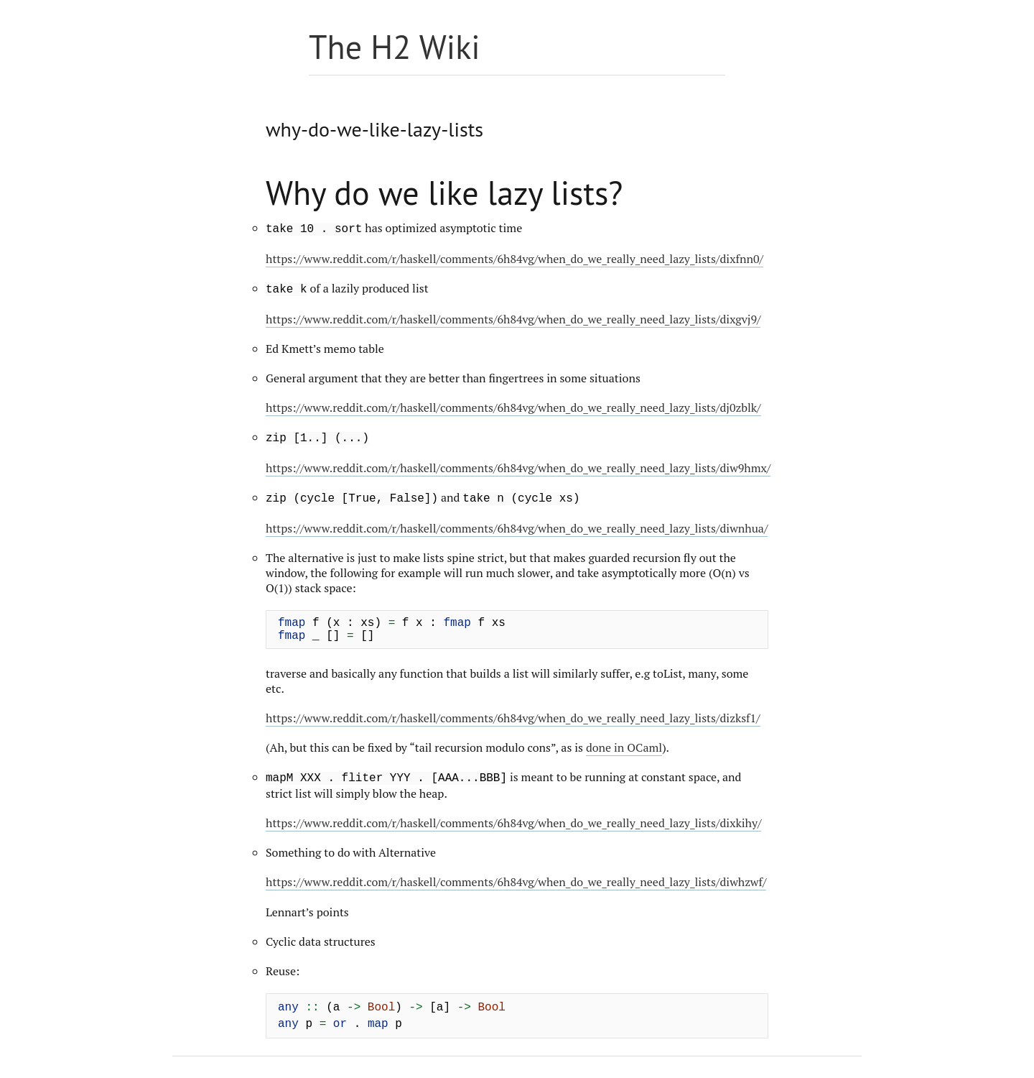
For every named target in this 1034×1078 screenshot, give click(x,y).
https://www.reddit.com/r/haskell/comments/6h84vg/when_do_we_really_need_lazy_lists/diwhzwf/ (516, 882)
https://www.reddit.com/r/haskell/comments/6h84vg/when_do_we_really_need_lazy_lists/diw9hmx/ (518, 468)
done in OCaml (624, 747)
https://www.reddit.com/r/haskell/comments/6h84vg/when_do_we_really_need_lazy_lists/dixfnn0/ (514, 259)
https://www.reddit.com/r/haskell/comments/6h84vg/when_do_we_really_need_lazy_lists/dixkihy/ (513, 823)
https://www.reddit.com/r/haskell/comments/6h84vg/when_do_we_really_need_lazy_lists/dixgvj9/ (513, 319)
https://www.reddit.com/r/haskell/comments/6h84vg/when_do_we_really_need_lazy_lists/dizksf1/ (513, 718)
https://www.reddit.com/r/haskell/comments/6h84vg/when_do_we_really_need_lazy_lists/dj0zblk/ (513, 407)
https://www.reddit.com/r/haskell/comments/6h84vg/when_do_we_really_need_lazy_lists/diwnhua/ (517, 528)
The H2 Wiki (394, 46)
